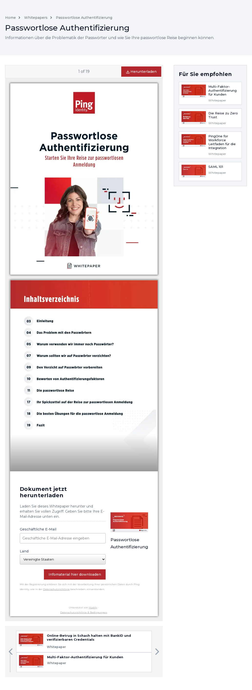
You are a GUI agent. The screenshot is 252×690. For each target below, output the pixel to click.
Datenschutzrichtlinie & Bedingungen (83, 612)
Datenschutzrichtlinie (56, 589)
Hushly (93, 607)
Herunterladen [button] (141, 71)
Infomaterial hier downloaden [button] (75, 574)
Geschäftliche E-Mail (63, 535)
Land (63, 556)
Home (10, 17)
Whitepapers (36, 17)
